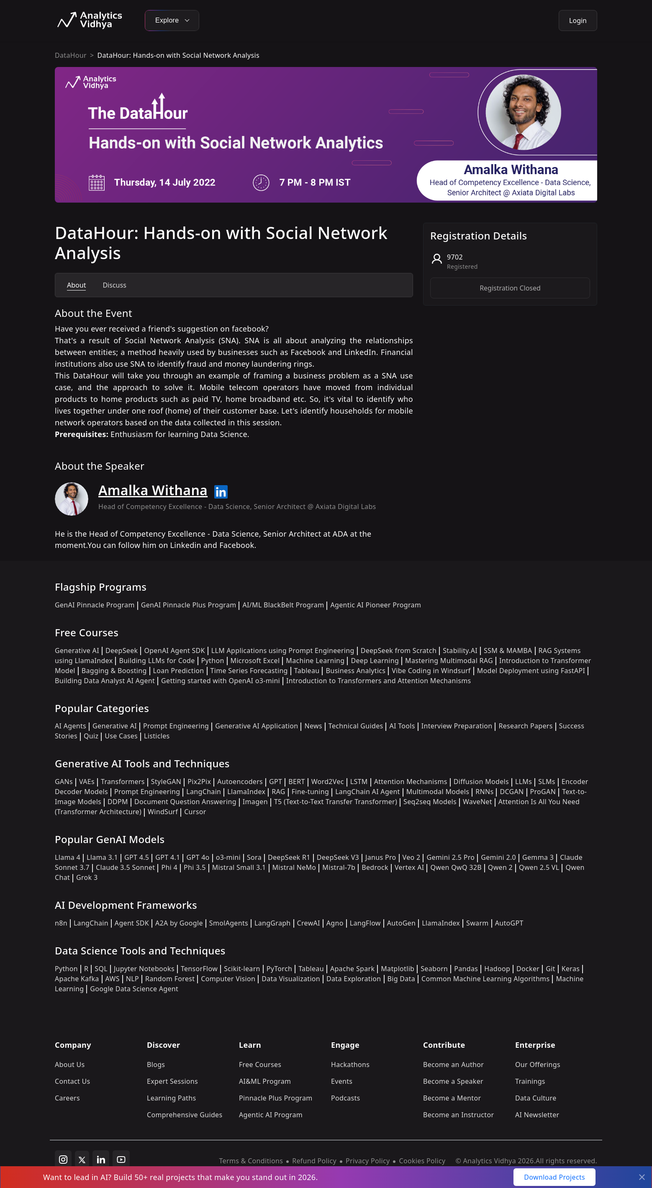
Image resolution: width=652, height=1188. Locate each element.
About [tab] (76, 285)
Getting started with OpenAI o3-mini (220, 680)
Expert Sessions (172, 1081)
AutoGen (401, 923)
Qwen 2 (500, 867)
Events (341, 1081)
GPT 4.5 (136, 857)
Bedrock (375, 867)
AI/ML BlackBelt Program (283, 604)
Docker (527, 968)
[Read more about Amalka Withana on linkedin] (221, 492)
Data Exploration (353, 978)
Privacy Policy (368, 1160)
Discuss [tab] (114, 285)
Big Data (402, 978)
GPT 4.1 (167, 857)
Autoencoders (240, 781)
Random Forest (170, 978)
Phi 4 (169, 867)
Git (550, 968)
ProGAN (543, 791)
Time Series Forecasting (249, 670)
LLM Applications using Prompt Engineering (282, 650)
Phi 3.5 (195, 867)
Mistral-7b (338, 867)
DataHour (71, 55)
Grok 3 (87, 877)
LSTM (359, 781)
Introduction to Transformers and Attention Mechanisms (378, 680)
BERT (296, 781)
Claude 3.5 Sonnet (125, 867)
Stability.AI (460, 650)
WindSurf (163, 811)
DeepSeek (121, 650)
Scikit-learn (242, 968)
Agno (335, 923)
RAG (278, 791)
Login (578, 20)
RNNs (484, 791)
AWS (112, 978)
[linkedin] (100, 1159)
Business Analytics (355, 670)
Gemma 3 (538, 857)
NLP (132, 978)
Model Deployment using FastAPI (531, 670)
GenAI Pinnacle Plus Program (188, 604)
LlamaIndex (246, 791)
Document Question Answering (185, 801)
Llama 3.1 (102, 857)
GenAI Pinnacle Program (95, 604)
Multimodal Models (437, 791)
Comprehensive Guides (184, 1114)
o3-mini (228, 857)
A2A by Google (179, 923)
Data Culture (536, 1098)
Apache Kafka (77, 978)
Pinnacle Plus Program (276, 1098)
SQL (101, 968)
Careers (67, 1098)
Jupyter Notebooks (144, 968)
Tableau (307, 670)
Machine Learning (315, 660)
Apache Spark (352, 968)
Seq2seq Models (430, 801)
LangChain (203, 791)
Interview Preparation (457, 725)
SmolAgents (228, 923)
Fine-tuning (310, 791)
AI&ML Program (265, 1081)
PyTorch (279, 968)
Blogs (156, 1064)
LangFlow (365, 923)
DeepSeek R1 (289, 857)
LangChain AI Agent (367, 791)
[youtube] (121, 1159)
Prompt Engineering (176, 725)
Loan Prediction (178, 670)
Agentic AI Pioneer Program (375, 604)
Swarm (477, 923)
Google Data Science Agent (134, 988)
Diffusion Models (481, 781)
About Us (70, 1064)
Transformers (123, 781)
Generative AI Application (256, 725)
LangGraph (272, 923)
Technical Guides (356, 725)
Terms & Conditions (251, 1160)
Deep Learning (375, 660)
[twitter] (82, 1159)
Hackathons (350, 1064)
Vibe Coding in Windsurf (431, 670)
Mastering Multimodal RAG (449, 660)
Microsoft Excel (255, 660)
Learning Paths (171, 1098)
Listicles (156, 736)
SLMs (546, 781)
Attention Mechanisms (410, 781)
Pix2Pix (199, 781)
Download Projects (554, 1177)
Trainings (530, 1081)
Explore (172, 20)
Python (212, 660)
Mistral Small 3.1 (239, 867)
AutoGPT (509, 923)
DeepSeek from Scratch (399, 650)
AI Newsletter (537, 1114)
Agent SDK (132, 923)
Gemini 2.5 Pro (450, 857)
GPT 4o (197, 857)
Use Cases (121, 736)
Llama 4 (67, 857)
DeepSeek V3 (338, 857)
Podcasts (345, 1098)
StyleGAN (166, 781)
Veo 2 (412, 857)
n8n (61, 923)
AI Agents (70, 725)
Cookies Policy (422, 1160)
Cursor (195, 811)
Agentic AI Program (271, 1114)
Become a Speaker (453, 1081)
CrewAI (308, 923)
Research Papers (525, 725)
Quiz (91, 736)
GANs (64, 781)
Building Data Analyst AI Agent (105, 680)
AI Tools (402, 725)
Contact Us (72, 1081)
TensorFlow (199, 968)
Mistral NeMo (294, 867)
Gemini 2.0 (498, 857)
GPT (275, 781)
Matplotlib (397, 968)
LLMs (523, 781)
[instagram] (63, 1159)
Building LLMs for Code (157, 660)
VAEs (87, 781)
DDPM (118, 801)
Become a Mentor (452, 1098)
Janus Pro (380, 857)
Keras (571, 968)
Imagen (255, 801)
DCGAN (512, 791)
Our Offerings (537, 1064)
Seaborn (434, 968)
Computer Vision (228, 978)
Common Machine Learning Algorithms (485, 978)
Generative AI (77, 650)
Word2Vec (327, 781)
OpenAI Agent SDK (174, 650)
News (313, 725)
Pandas (466, 968)
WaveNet (477, 801)
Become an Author (453, 1064)
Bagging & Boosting (114, 670)
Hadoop (497, 968)
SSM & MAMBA (508, 650)
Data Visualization (291, 978)
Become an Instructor (458, 1114)
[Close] (642, 1177)
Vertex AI (409, 867)
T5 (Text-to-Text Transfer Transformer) (335, 801)
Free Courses (260, 1064)
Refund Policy (314, 1160)
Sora (254, 857)
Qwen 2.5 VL (539, 867)
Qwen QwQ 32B (455, 867)
